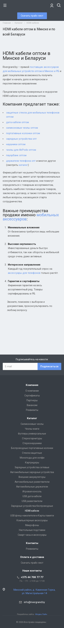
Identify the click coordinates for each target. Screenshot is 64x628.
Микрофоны (32, 525)
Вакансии (32, 405)
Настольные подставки (32, 530)
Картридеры (32, 462)
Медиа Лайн (41, 614)
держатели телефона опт (21, 160)
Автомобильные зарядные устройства (32, 472)
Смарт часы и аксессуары (32, 534)
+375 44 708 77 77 (32, 577)
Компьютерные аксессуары (32, 520)
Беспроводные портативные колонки (32, 448)
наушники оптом (15, 144)
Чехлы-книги (32, 428)
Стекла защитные (32, 452)
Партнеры (32, 400)
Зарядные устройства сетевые (32, 467)
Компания (32, 385)
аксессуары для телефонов (24, 272)
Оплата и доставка (32, 557)
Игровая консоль (32, 491)
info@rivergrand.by (34, 602)
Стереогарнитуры (32, 438)
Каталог (32, 418)
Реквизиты (32, 410)
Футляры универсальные (32, 433)
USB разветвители (32, 501)
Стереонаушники (32, 443)
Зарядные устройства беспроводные (32, 506)
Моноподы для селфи (32, 457)
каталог (23, 165)
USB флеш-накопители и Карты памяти (32, 515)
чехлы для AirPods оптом (21, 149)
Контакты (32, 543)
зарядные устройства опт (21, 138)
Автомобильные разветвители (32, 481)
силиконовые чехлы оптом (22, 127)
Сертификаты (32, 395)
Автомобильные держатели (32, 486)
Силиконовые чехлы (32, 424)
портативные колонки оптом (23, 133)
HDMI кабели (32, 510)
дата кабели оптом (17, 122)
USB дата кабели (32, 496)
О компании (32, 390)
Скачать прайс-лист (32, 15)
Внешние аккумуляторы (32, 477)
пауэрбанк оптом (16, 155)
